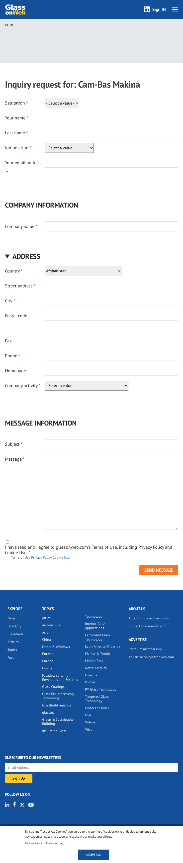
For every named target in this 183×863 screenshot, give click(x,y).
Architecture (51, 625)
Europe (47, 661)
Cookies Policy (33, 843)
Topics (12, 649)
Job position (16, 148)
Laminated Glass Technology (97, 637)
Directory (14, 626)
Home (9, 25)
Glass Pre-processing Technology (58, 696)
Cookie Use (61, 557)
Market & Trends (97, 653)
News (11, 618)
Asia (45, 632)
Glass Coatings (53, 686)
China (46, 639)
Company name (19, 226)
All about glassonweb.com (149, 618)
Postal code (16, 316)
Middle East (94, 660)
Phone (11, 356)
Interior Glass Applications (95, 625)
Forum (12, 657)
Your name (15, 118)
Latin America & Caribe (102, 646)
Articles (13, 642)
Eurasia (47, 653)
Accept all (93, 854)
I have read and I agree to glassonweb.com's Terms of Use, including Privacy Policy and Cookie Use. (88, 549)
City (8, 301)
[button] (91, 256)
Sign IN (159, 9)
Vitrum (90, 729)
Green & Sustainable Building (58, 721)
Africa (46, 618)
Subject (12, 444)
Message (13, 459)
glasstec (48, 712)
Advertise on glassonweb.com (151, 657)
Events (47, 668)
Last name (15, 133)
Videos (90, 722)
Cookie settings (55, 843)
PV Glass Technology (100, 689)
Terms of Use (20, 557)
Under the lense (97, 708)
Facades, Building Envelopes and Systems (60, 677)
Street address (19, 286)
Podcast (91, 682)
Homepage (15, 371)
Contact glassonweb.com (147, 626)
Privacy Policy (41, 557)
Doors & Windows (56, 647)
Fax (8, 341)
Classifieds (15, 634)
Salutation (15, 103)
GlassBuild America (56, 705)
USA (88, 715)
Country (12, 271)
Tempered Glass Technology (97, 698)
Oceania (91, 675)
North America (96, 668)
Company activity (21, 385)
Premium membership (145, 649)
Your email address (23, 162)
